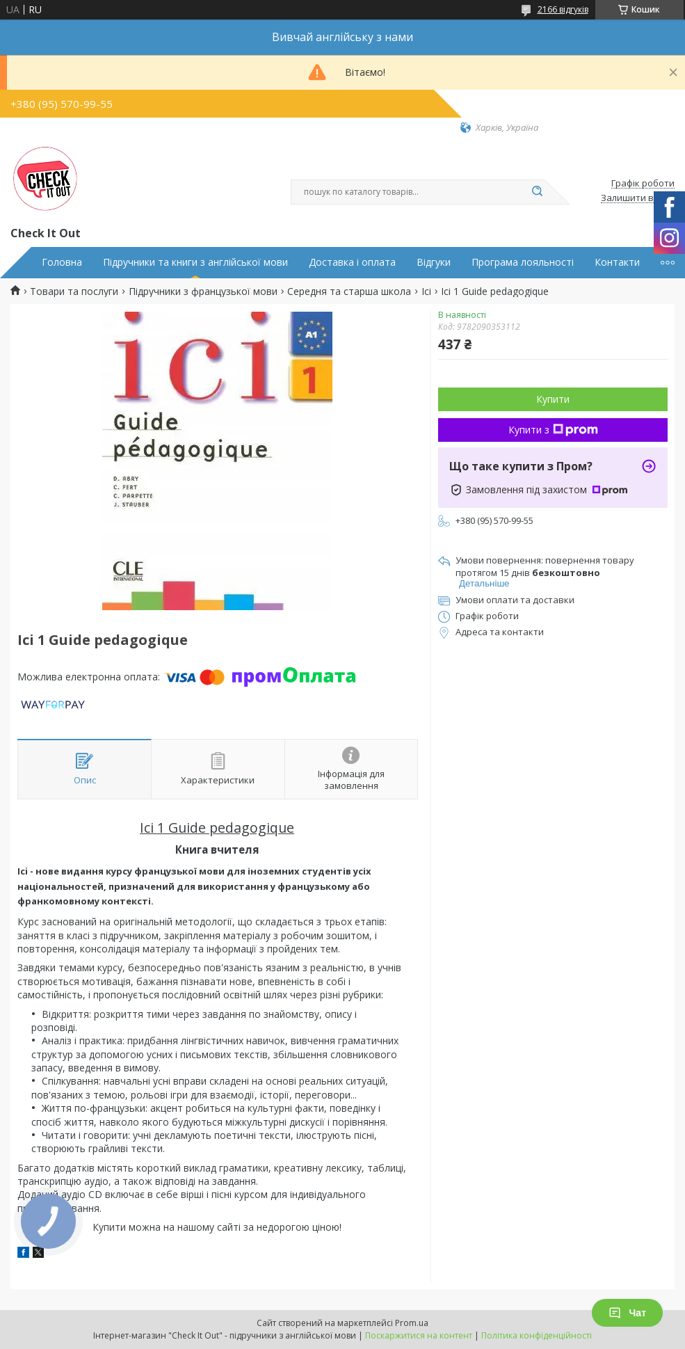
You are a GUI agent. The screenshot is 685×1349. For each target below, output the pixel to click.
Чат (627, 1313)
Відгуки (434, 262)
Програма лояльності (523, 262)
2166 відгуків (563, 9)
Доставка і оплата (352, 262)
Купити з (553, 429)
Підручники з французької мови (203, 291)
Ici (426, 291)
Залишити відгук (638, 198)
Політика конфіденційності (536, 1335)
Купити (553, 399)
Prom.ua (411, 1323)
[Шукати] (537, 192)
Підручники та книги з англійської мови (195, 262)
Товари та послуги (74, 291)
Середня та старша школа (349, 291)
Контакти (617, 262)
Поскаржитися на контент (418, 1335)
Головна (62, 262)
